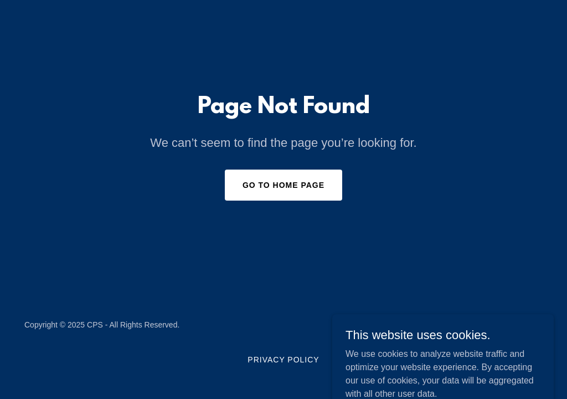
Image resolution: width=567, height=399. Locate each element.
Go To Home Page (283, 185)
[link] (506, 331)
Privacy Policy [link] (283, 359)
